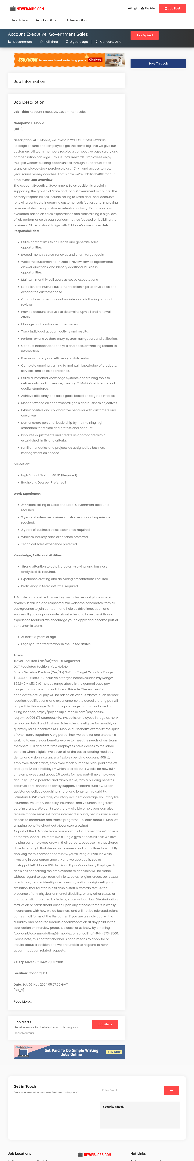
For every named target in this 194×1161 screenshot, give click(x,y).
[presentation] (132, 1117)
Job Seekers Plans (76, 20)
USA (117, 42)
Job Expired (144, 35)
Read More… (23, 1001)
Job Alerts (105, 1024)
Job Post (172, 8)
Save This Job (158, 63)
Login (133, 8)
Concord (106, 42)
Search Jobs (20, 20)
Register (148, 8)
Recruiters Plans (46, 20)
